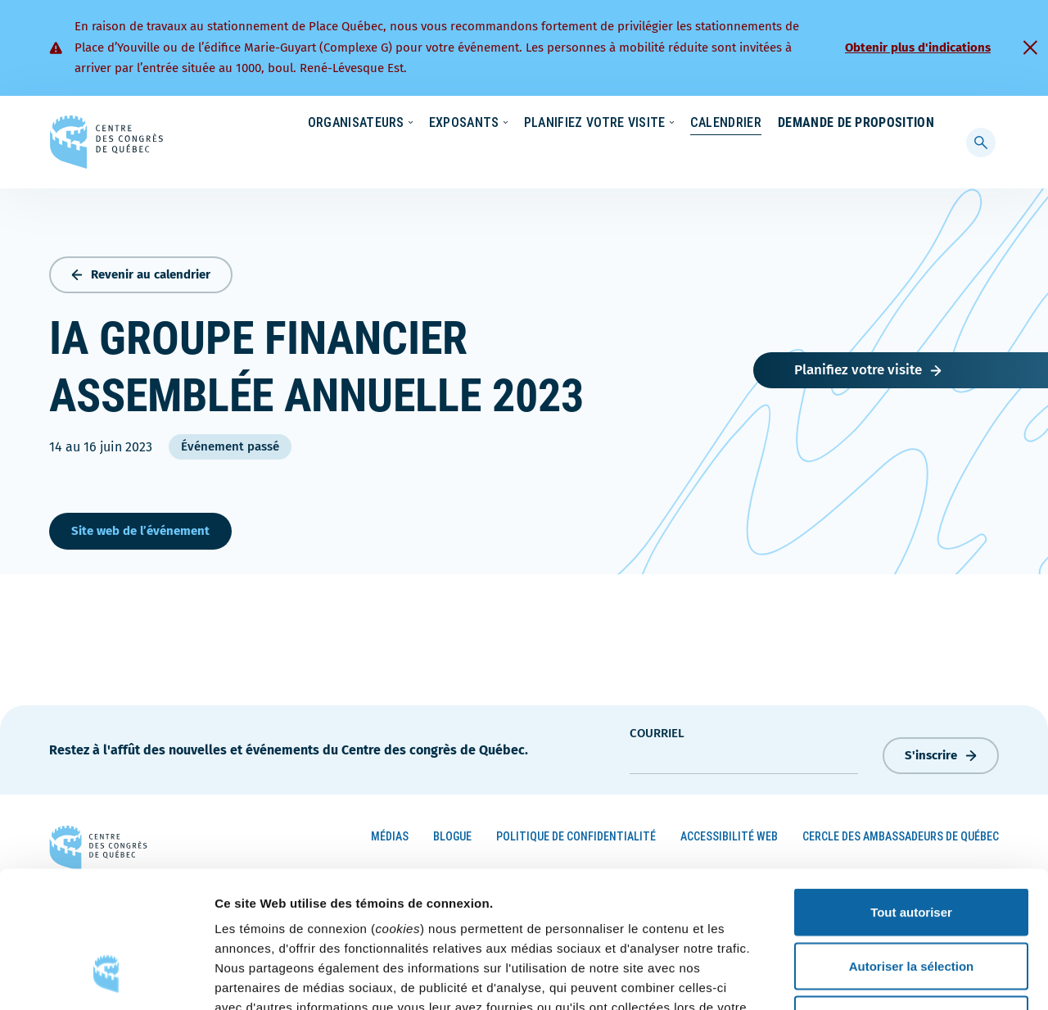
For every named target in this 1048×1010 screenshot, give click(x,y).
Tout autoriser (911, 795)
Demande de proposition (856, 155)
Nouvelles (638, 123)
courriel (657, 729)
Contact (867, 123)
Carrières (717, 123)
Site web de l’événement (140, 527)
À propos (794, 123)
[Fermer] (1030, 47)
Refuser (911, 902)
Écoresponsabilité (538, 123)
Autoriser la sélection (911, 849)
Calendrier (709, 155)
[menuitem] (926, 122)
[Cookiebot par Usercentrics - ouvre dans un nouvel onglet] (106, 978)
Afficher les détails (902, 978)
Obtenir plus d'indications (918, 47)
